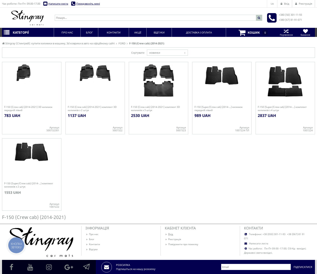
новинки (154, 52)
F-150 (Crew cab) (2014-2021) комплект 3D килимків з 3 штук (155, 108)
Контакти (93, 244)
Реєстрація (173, 239)
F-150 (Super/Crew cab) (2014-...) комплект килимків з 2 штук (28, 185)
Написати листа (58, 3)
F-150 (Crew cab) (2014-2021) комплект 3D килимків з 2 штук (92, 108)
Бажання (305, 32)
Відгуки (92, 249)
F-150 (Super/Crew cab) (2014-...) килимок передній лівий (218, 108)
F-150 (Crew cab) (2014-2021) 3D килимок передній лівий (28, 108)
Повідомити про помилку (181, 244)
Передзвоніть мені (88, 3)
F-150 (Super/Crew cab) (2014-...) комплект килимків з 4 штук (282, 108)
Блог (90, 239)
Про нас (92, 234)
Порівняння (286, 32)
